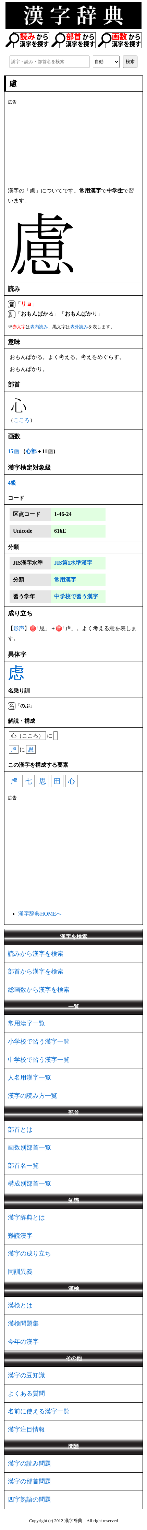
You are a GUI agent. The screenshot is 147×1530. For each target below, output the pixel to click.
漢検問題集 (23, 1323)
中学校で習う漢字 (76, 596)
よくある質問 (26, 1393)
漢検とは (20, 1305)
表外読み (79, 327)
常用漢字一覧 (26, 1023)
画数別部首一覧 (29, 1147)
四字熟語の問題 (29, 1499)
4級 (12, 483)
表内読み (39, 327)
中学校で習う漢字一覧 (39, 1059)
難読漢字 (20, 1235)
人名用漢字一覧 (29, 1077)
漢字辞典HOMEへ (40, 914)
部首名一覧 (23, 1165)
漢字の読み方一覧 (32, 1095)
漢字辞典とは (26, 1217)
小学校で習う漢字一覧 (39, 1041)
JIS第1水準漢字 (73, 563)
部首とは (20, 1129)
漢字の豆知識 (26, 1375)
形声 (18, 628)
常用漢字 (65, 579)
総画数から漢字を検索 (39, 989)
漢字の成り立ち (29, 1253)
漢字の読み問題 (29, 1463)
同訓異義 (20, 1271)
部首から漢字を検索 (35, 971)
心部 (31, 451)
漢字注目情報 (26, 1429)
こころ (21, 420)
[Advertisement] (73, 144)
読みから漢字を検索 (35, 953)
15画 (13, 451)
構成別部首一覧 (29, 1183)
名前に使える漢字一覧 (39, 1411)
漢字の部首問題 (29, 1481)
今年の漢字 (23, 1341)
